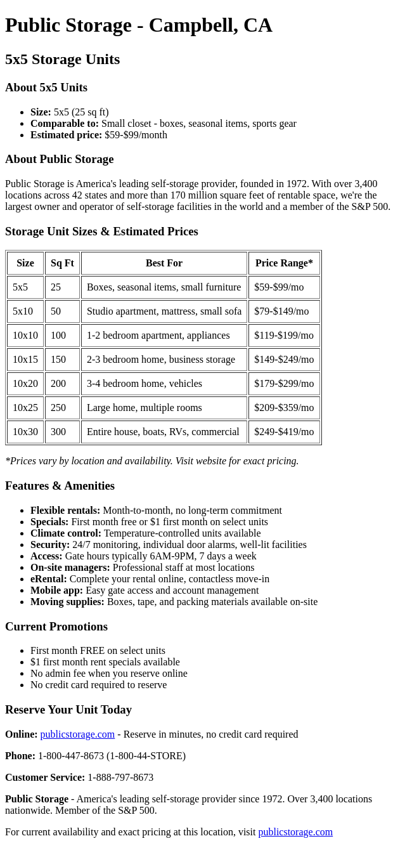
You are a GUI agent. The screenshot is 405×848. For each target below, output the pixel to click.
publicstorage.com (78, 734)
